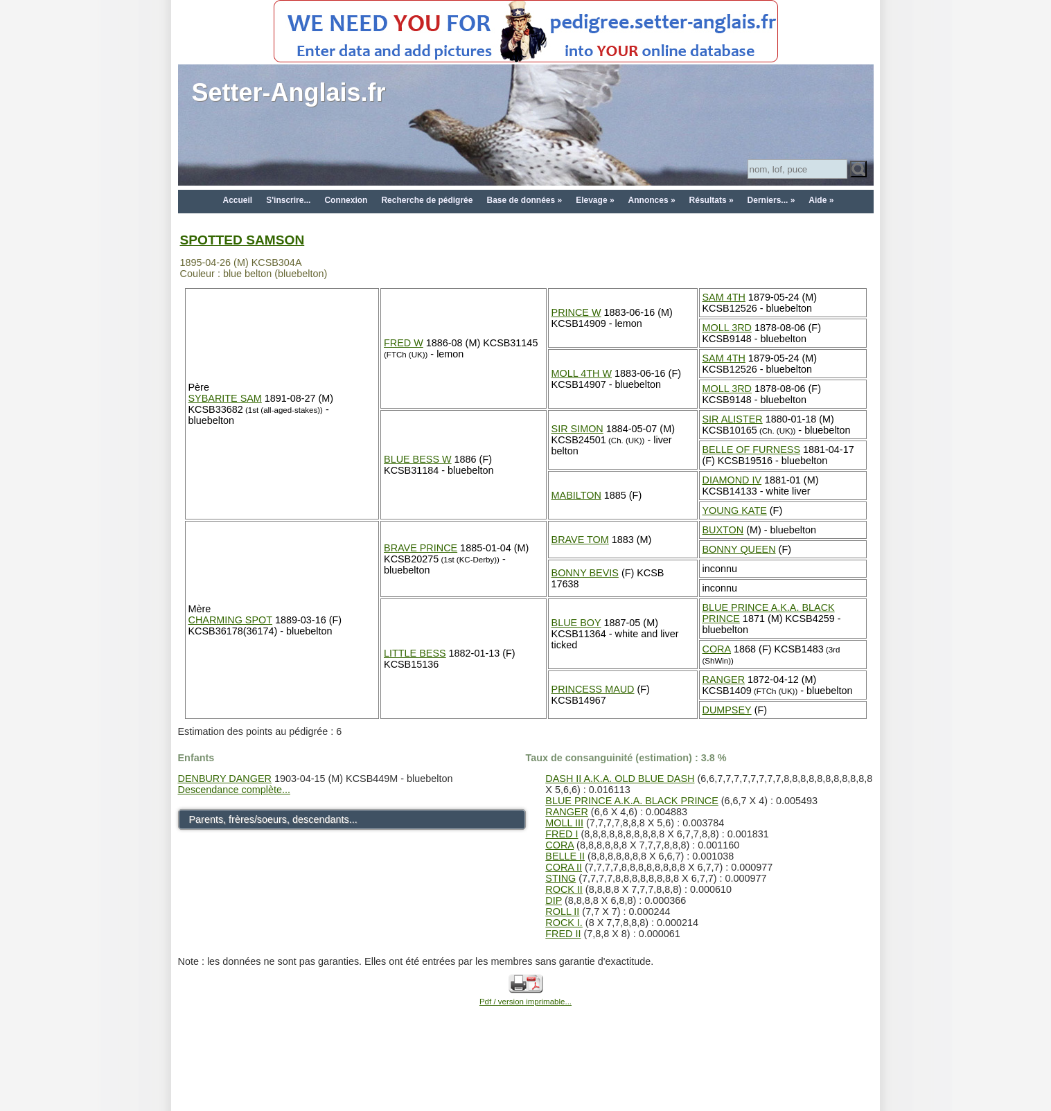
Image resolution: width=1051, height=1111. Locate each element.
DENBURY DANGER (225, 778)
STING (560, 878)
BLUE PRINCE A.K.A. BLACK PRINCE (631, 800)
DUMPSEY (727, 710)
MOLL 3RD (727, 327)
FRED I (561, 833)
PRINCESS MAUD (593, 689)
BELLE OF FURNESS (752, 449)
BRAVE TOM (580, 539)
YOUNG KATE (735, 510)
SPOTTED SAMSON (242, 240)
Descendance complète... (234, 789)
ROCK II (564, 889)
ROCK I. (564, 922)
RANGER (724, 679)
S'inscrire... (288, 200)
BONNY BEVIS (585, 572)
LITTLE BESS (415, 653)
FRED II (563, 933)
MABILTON (576, 495)
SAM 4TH (724, 297)
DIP (553, 900)
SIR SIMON (577, 428)
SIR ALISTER (733, 419)
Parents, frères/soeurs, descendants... (273, 819)
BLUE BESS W (418, 459)
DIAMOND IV (732, 480)
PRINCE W (576, 312)
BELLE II (565, 856)
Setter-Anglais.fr (289, 92)
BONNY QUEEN (739, 549)
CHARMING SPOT (230, 619)
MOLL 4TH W (581, 373)
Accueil (238, 200)
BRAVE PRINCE (420, 547)
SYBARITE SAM (225, 398)
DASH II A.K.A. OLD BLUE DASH (619, 778)
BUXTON (723, 529)
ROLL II (562, 911)
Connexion (345, 200)
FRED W (403, 342)
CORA (717, 649)
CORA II (563, 867)
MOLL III (564, 822)
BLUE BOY (576, 622)
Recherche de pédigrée (426, 200)
